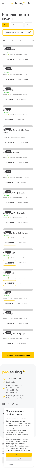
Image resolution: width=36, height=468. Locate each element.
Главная (4, 8)
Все (5, 25)
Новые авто (17, 25)
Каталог (11, 8)
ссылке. (27, 450)
